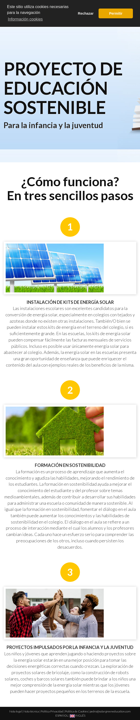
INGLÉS (77, 715)
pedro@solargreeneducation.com (110, 711)
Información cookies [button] (25, 19)
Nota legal (15, 711)
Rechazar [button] (86, 13)
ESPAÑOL (62, 715)
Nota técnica (31, 711)
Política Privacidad (52, 711)
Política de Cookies (76, 711)
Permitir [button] (115, 13)
